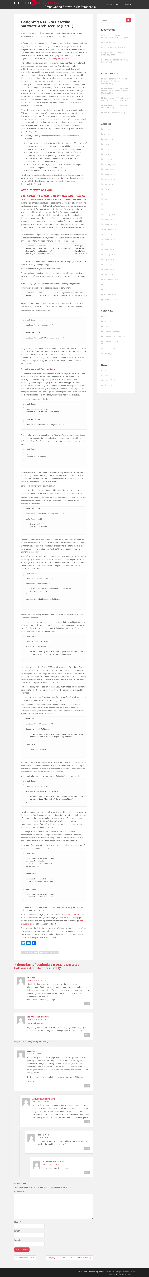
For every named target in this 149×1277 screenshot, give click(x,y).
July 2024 (107, 154)
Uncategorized (110, 353)
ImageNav (108, 98)
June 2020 (108, 204)
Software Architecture (73, 33)
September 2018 (111, 229)
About (118, 4)
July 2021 (107, 189)
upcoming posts (75, 931)
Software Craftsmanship (30, 36)
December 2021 (110, 174)
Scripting (108, 326)
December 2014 (110, 299)
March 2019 (109, 219)
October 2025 (109, 139)
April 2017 (108, 244)
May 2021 (108, 199)
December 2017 (110, 239)
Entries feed (106, 375)
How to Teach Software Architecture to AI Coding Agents (114, 36)
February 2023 (110, 164)
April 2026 (108, 134)
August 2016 (109, 259)
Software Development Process (53, 36)
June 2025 (108, 149)
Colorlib (114, 1274)
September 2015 (111, 279)
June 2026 (108, 129)
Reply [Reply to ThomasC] (87, 1004)
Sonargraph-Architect (72, 914)
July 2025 (107, 144)
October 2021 (109, 184)
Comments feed (108, 380)
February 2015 (110, 294)
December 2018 (110, 224)
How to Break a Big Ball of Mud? (114, 47)
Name (17, 1222)
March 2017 (109, 249)
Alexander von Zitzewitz (51, 33)
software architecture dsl (49, 952)
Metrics (107, 321)
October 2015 (109, 274)
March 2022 (109, 169)
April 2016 (108, 264)
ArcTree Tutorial (108, 42)
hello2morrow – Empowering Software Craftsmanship (96, 1272)
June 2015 (108, 284)
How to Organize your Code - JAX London (40, 1041)
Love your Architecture (61, 58)
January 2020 (109, 214)
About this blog (107, 107)
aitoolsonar (109, 79)
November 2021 (110, 179)
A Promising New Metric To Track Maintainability (114, 81)
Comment (19, 1191)
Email (17, 1231)
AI (105, 316)
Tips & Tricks (109, 348)
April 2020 (108, 209)
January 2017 (109, 254)
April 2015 (108, 289)
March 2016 (109, 269)
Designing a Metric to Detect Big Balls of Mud (114, 61)
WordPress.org (107, 385)
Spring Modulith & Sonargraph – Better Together (114, 53)
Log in (103, 370)
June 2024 (108, 159)
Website (128, 4)
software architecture (29, 952)
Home (109, 4)
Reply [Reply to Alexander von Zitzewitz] (87, 1035)
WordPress (131, 1274)
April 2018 (108, 234)
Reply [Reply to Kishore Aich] (87, 1086)
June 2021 (108, 194)
